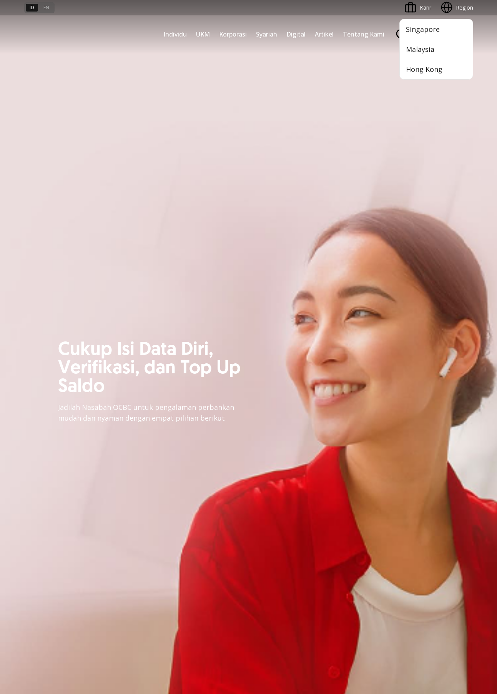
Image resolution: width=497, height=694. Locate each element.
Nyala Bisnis (39, 357)
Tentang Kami (363, 34)
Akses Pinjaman (44, 399)
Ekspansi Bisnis (119, 385)
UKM (203, 34)
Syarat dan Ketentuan (127, 512)
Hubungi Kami (193, 557)
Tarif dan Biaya (43, 539)
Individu (175, 34)
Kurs (29, 553)
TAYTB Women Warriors (54, 371)
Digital (296, 34)
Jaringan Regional (121, 454)
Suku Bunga (39, 567)
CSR (334, 413)
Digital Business (44, 413)
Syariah (266, 34)
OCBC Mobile (269, 357)
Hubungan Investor (352, 385)
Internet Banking (273, 408)
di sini (85, 651)
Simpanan (188, 357)
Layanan (187, 385)
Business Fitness (45, 440)
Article (108, 553)
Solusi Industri (117, 440)
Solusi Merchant (273, 450)
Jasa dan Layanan (46, 525)
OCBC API (265, 477)
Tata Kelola (343, 399)
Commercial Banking (126, 357)
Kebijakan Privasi (308, 627)
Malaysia (420, 49)
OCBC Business (272, 422)
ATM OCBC (267, 371)
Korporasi (233, 34)
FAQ (105, 525)
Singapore (423, 29)
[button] (460, 539)
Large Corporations (124, 371)
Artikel (324, 34)
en (46, 7)
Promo (33, 512)
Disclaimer (262, 627)
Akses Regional (43, 454)
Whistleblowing (360, 627)
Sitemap (401, 627)
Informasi (340, 357)
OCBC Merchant (273, 464)
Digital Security (118, 567)
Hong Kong (424, 69)
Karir (106, 539)
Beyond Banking (44, 427)
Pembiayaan (191, 371)
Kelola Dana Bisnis (47, 385)
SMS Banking (269, 436)
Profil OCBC (343, 371)
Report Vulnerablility (448, 627)
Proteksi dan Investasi (203, 399)
